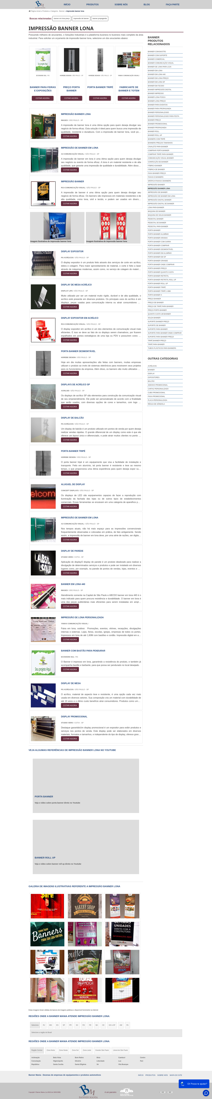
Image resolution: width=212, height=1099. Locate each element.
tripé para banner (156, 344)
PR (70, 1025)
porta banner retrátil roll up (162, 280)
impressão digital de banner (161, 204)
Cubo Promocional (156, 393)
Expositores (153, 377)
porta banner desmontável (160, 249)
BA (97, 1025)
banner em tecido (156, 86)
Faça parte (172, 4)
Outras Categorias (163, 358)
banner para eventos (157, 105)
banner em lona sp (156, 82)
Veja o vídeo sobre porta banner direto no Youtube (57, 803)
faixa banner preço (157, 173)
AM (121, 1025)
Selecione (35, 1025)
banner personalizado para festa (163, 116)
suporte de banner (157, 325)
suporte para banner (158, 329)
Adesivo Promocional (158, 385)
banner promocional (157, 124)
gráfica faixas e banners (159, 181)
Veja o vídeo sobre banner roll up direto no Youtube (58, 864)
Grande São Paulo (102, 1050)
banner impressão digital (159, 90)
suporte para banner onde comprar (164, 333)
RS (84, 1025)
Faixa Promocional (156, 396)
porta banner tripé (157, 287)
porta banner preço (157, 268)
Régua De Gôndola (156, 404)
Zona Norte (51, 1050)
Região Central (37, 1050)
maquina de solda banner (159, 215)
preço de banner (156, 303)
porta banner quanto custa (161, 272)
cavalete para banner (158, 147)
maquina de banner (156, 211)
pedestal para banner (158, 226)
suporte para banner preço (161, 337)
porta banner (154, 230)
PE (90, 1025)
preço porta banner (157, 310)
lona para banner (156, 207)
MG (50, 1025)
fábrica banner (155, 166)
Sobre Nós (121, 4)
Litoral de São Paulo (120, 1050)
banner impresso (156, 93)
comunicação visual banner (161, 158)
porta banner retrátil (158, 276)
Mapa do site (176, 1075)
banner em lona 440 (156, 74)
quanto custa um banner (159, 314)
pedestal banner (155, 219)
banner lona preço (157, 101)
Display (151, 374)
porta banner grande (158, 261)
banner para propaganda (159, 109)
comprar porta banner (158, 150)
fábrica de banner (156, 169)
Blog (147, 4)
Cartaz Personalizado (158, 389)
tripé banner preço (157, 341)
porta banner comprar (158, 246)
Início (67, 4)
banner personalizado (158, 112)
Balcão (151, 381)
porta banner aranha (158, 238)
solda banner (154, 318)
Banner (151, 370)
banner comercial (156, 59)
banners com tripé (156, 139)
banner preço (154, 120)
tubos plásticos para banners (162, 348)
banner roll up (155, 135)
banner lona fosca (156, 97)
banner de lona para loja (159, 67)
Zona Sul (75, 1050)
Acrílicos (152, 366)
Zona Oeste (63, 1050)
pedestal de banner (157, 223)
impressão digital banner (159, 200)
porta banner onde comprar (161, 265)
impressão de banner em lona (161, 196)
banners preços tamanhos (160, 143)
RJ (44, 1025)
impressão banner (156, 185)
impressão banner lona (159, 188)
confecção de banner (158, 162)
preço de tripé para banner (160, 306)
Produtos (92, 4)
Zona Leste (87, 1050)
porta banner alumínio (158, 234)
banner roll (153, 131)
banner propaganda (100, 18)
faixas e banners (155, 177)
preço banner (154, 299)
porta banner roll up (158, 284)
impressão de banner (81, 18)
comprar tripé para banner (160, 154)
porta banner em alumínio (160, 253)
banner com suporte (157, 55)
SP (64, 1025)
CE (103, 1025)
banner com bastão (157, 52)
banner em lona (155, 71)
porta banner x (155, 295)
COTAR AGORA (43, 98)
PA (127, 1025)
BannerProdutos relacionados (159, 41)
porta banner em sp (157, 257)
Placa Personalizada (157, 400)
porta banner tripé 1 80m (159, 291)
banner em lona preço (62, 18)
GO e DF (112, 1025)
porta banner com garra (159, 242)
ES (57, 1025)
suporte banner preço (158, 322)
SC (77, 1025)
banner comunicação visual (161, 63)
